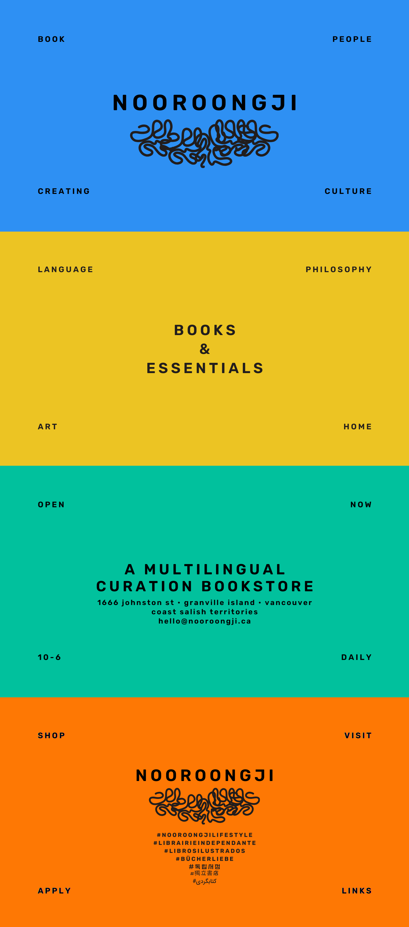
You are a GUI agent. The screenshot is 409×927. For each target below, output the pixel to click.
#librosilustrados (205, 850)
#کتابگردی (205, 881)
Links (357, 891)
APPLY (55, 891)
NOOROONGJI (206, 775)
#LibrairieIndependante (205, 843)
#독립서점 (205, 867)
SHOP (52, 735)
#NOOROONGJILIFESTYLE (205, 835)
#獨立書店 (204, 873)
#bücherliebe (205, 858)
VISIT (358, 735)
